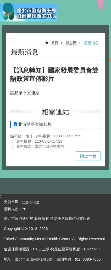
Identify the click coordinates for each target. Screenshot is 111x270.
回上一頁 (88, 156)
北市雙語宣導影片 (35, 124)
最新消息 (91, 43)
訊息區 (71, 43)
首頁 (54, 43)
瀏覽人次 (11, 209)
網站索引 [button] (8, 8)
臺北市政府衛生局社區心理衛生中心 (29, 12)
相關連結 (55, 112)
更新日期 (11, 202)
